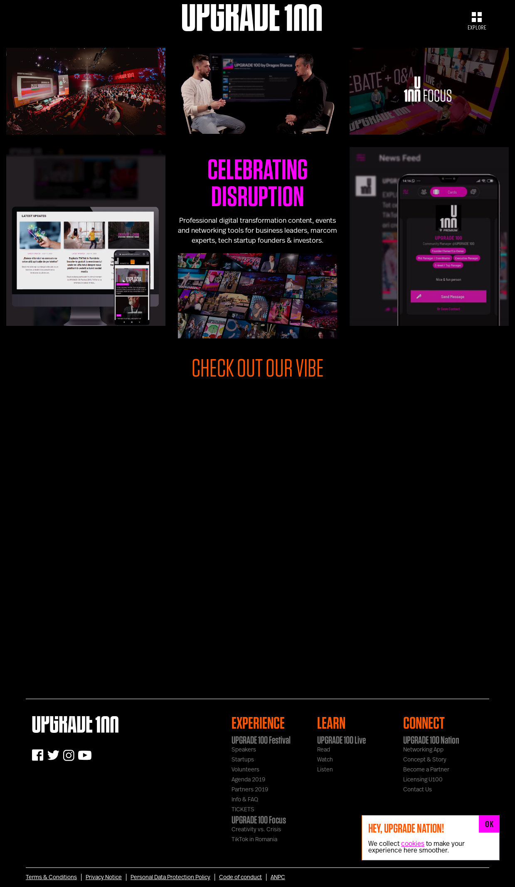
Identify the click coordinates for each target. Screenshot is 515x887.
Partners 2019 (250, 790)
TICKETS (243, 810)
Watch (325, 760)
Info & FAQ (245, 800)
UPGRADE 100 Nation (431, 740)
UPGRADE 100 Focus (259, 820)
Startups (243, 760)
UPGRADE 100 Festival (261, 740)
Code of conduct (240, 877)
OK (489, 824)
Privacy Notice (104, 877)
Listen (325, 770)
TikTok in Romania (254, 840)
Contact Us (417, 790)
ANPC (278, 877)
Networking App (423, 750)
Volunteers (245, 770)
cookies (412, 843)
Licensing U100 (423, 780)
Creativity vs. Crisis (256, 830)
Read (323, 750)
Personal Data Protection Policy (170, 877)
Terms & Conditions (51, 877)
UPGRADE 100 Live (341, 740)
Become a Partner (426, 770)
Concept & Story (424, 760)
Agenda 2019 (248, 780)
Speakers (244, 750)
